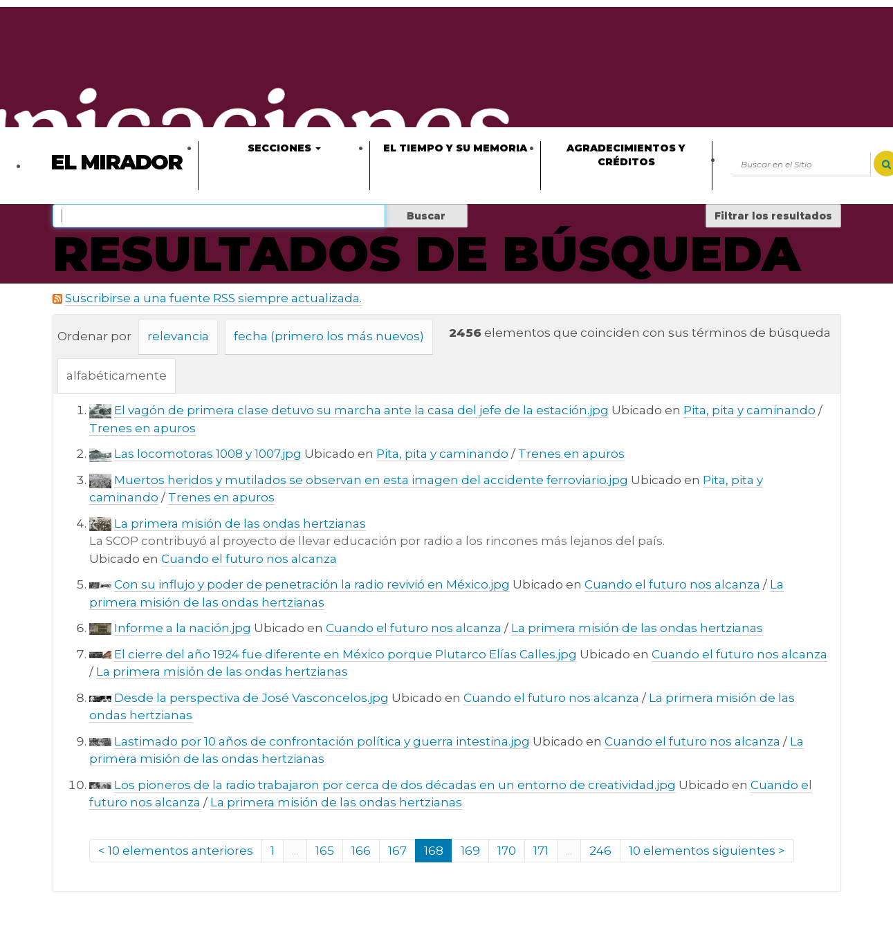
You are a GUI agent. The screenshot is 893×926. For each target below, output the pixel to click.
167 (397, 851)
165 (324, 851)
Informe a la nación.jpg (182, 628)
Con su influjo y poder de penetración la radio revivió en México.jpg (312, 584)
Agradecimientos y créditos (626, 155)
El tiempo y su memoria (455, 148)
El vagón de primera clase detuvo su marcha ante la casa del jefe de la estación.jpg (361, 410)
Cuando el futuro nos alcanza (249, 559)
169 (470, 851)
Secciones (284, 148)
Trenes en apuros (142, 428)
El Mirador (116, 162)
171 (541, 851)
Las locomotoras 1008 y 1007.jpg (208, 454)
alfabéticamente (116, 375)
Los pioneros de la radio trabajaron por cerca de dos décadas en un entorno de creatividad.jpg (395, 785)
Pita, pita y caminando (749, 410)
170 (506, 851)
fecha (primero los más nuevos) (329, 336)
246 (600, 851)
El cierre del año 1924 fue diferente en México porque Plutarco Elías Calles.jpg (345, 654)
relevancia (178, 336)
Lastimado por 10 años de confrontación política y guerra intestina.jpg (322, 741)
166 (361, 851)
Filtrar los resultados (773, 216)
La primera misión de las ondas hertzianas (240, 523)
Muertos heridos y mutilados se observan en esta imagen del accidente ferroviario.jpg (371, 480)
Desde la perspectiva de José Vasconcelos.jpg (251, 698)
